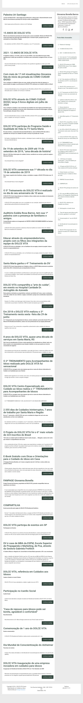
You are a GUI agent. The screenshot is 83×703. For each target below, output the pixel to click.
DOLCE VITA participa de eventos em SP (25, 525)
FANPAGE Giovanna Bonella (18, 480)
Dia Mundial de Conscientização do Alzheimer (28, 645)
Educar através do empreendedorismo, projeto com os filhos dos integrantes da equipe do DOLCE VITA (25, 241)
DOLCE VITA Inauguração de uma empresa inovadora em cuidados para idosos (26, 664)
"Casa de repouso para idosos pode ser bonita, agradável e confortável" (24, 610)
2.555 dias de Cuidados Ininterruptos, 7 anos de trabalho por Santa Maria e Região (27, 411)
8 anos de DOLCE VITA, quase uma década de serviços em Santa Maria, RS (28, 338)
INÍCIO (63, 3)
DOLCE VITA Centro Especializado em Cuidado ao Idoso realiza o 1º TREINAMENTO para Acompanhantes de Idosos (28, 389)
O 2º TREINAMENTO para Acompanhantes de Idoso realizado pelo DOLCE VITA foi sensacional (28, 364)
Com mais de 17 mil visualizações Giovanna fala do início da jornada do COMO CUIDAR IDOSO (27, 77)
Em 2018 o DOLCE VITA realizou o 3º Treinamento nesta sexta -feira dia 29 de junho (25, 314)
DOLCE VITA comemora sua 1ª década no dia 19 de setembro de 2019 (27, 171)
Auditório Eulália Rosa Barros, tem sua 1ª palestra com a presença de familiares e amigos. (25, 216)
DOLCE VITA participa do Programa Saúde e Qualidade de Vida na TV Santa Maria (27, 127)
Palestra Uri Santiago (14, 14)
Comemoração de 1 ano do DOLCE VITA (25, 628)
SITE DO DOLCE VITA (72, 3)
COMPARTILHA (11, 505)
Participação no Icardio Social (19, 590)
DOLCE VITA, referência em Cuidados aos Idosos (25, 573)
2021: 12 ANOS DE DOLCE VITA (20, 52)
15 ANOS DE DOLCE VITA (17, 32)
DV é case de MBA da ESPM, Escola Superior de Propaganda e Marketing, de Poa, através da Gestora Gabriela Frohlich (27, 546)
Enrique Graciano (21, 689)
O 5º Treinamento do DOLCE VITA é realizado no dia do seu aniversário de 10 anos (27, 192)
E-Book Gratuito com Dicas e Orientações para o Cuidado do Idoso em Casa (25, 457)
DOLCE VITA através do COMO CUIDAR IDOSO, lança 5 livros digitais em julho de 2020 (25, 102)
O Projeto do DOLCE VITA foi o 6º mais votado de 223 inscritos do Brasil (28, 433)
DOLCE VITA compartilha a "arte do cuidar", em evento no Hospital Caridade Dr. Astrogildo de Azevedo (26, 287)
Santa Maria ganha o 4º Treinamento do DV (26, 263)
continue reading (47, 26)
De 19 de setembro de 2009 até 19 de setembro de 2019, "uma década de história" (27, 150)
